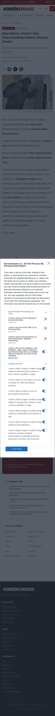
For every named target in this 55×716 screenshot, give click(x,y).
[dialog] (27, 358)
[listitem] (27, 312)
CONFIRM (17, 449)
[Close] (49, 263)
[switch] (44, 318)
